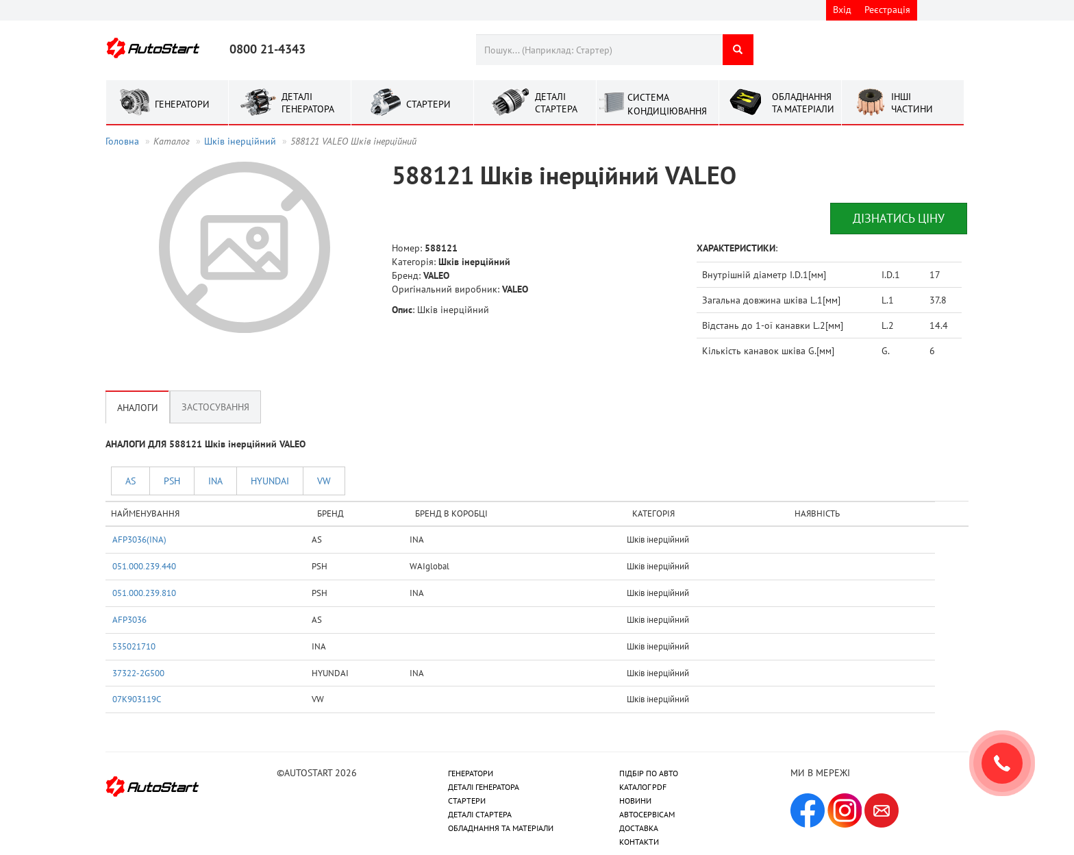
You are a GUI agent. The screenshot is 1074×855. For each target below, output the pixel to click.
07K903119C (136, 698)
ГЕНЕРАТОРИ (470, 773)
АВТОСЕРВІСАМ (647, 814)
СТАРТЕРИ (467, 800)
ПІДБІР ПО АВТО (648, 773)
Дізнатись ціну (899, 218)
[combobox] (599, 49)
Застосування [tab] (215, 407)
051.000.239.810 (144, 592)
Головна (122, 141)
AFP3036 (129, 619)
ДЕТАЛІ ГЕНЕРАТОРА (483, 787)
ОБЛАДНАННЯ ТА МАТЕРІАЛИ (500, 828)
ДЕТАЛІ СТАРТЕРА (480, 814)
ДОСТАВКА (638, 828)
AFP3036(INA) (139, 539)
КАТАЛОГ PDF (642, 787)
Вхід (842, 9)
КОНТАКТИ (639, 842)
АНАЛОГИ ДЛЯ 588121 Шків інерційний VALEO (205, 444)
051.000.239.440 (144, 565)
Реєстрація (887, 9)
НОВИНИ (635, 800)
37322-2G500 (138, 672)
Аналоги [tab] (137, 407)
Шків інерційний (240, 141)
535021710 (133, 646)
